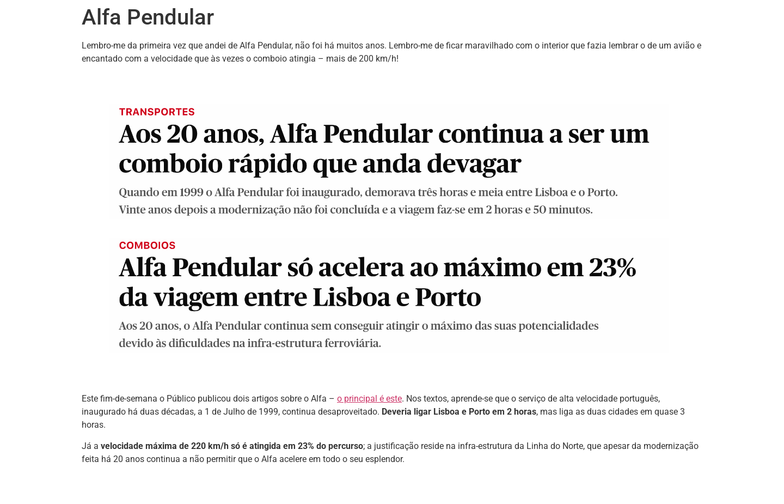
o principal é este (369, 398)
